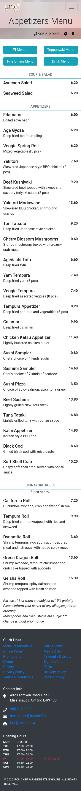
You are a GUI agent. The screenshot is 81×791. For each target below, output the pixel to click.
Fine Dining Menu (20, 61)
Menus (20, 50)
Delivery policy (55, 672)
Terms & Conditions (18, 677)
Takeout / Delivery (57, 656)
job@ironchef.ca (22, 723)
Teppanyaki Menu (60, 50)
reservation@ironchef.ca (29, 716)
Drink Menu (61, 61)
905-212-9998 (54, 34)
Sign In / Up (53, 662)
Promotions (12, 656)
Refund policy (54, 677)
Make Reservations (17, 646)
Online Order (12, 651)
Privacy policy (13, 672)
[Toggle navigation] (71, 7)
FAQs (48, 667)
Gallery (8, 667)
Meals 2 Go (52, 651)
